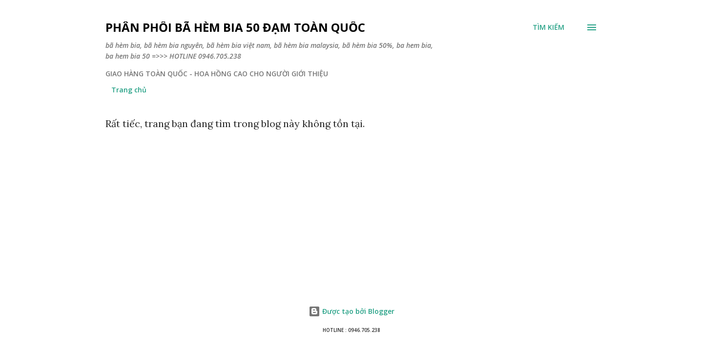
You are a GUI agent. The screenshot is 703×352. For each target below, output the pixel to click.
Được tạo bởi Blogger (351, 311)
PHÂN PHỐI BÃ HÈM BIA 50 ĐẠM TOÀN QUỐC (235, 27)
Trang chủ (128, 89)
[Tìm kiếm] (548, 27)
